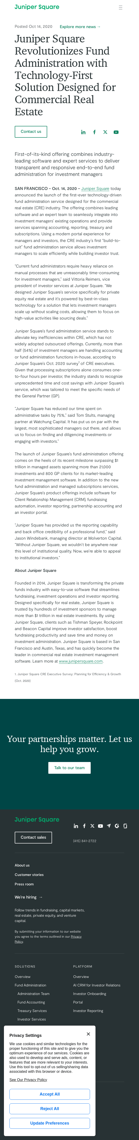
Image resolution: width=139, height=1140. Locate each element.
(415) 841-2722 (84, 840)
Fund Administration (30, 985)
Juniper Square (95, 188)
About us (22, 865)
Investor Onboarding (89, 993)
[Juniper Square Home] (37, 7)
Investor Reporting (88, 1010)
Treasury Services (32, 1010)
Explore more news (78, 26)
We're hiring (26, 897)
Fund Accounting (31, 1002)
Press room (24, 884)
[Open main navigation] (120, 7)
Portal (78, 1002)
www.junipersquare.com (81, 660)
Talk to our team (69, 767)
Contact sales (33, 837)
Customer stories (29, 874)
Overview (22, 976)
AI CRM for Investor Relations (96, 985)
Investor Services (31, 1019)
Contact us (31, 131)
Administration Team (33, 993)
